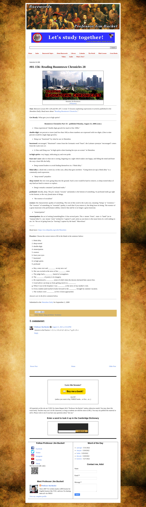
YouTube (39, 460)
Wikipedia (73, 103)
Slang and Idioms (49, 315)
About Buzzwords (62, 53)
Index (37, 53)
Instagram (39, 456)
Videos (64, 57)
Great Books (114, 53)
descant (79, 456)
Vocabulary (58, 315)
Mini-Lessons (102, 53)
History (41, 315)
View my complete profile (38, 496)
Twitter (38, 452)
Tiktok (38, 463)
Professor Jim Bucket (41, 327)
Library (73, 53)
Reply (36, 333)
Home (30, 53)
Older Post (112, 366)
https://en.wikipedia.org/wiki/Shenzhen (52, 230)
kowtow (79, 459)
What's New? (80, 57)
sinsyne (79, 450)
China (36, 315)
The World (91, 53)
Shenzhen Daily (47, 302)
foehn (78, 453)
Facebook (39, 449)
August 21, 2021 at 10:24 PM (61, 327)
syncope (79, 448)
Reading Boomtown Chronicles (66, 111)
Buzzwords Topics (47, 53)
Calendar (82, 53)
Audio (71, 57)
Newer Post (34, 366)
